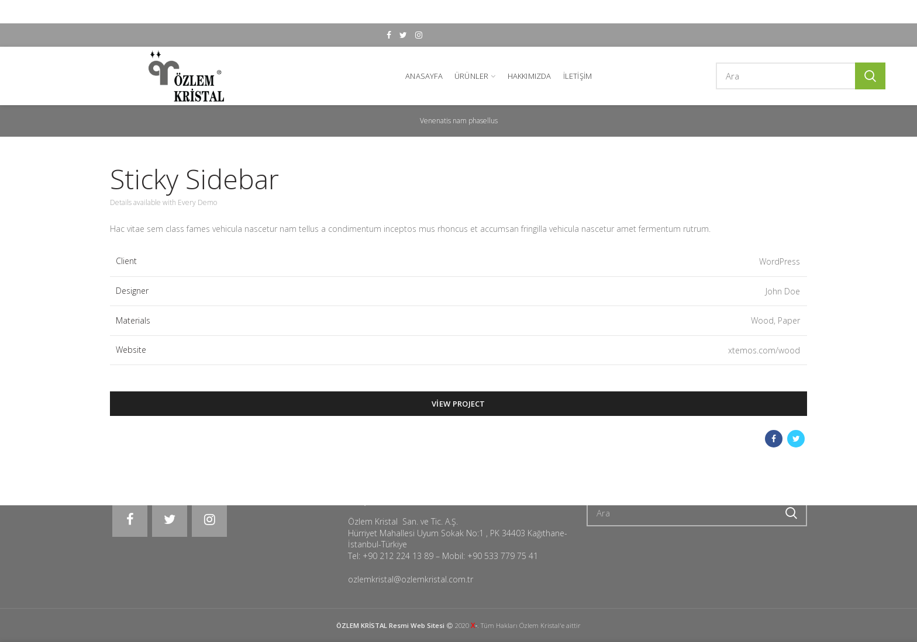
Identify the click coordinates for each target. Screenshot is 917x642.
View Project (458, 403)
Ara (870, 74)
